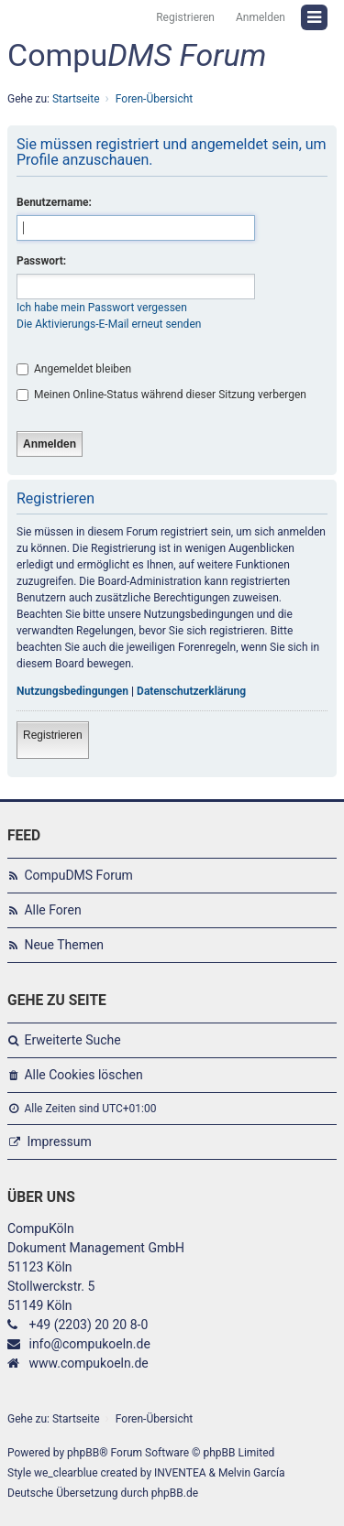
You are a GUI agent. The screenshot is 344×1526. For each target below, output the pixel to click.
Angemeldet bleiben (74, 369)
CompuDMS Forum (78, 875)
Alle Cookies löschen (83, 1074)
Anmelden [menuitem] (260, 17)
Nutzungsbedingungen (72, 691)
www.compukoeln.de (88, 1363)
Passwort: (41, 260)
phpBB (83, 1452)
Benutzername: (54, 202)
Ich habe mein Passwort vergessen (102, 307)
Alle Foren (52, 910)
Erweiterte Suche (72, 1040)
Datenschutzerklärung (191, 691)
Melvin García (251, 1472)
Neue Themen (64, 944)
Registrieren (53, 735)
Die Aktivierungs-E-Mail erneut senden (109, 324)
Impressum (59, 1141)
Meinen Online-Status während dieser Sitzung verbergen (161, 394)
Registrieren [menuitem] (185, 17)
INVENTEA (179, 1472)
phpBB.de (174, 1493)
